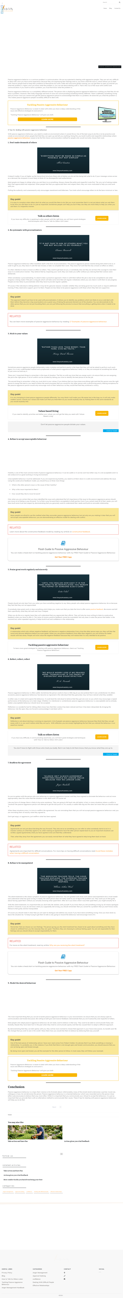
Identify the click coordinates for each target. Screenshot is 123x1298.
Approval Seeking (19, 1191)
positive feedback (96, 609)
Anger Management (8, 1191)
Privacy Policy (7, 1273)
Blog (3, 1276)
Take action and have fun (35, 1134)
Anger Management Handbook (13, 1288)
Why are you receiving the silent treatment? (67, 945)
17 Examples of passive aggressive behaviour (88, 321)
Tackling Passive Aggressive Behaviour (12, 1283)
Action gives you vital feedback (91, 1134)
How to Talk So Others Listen (12, 1279)
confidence (29, 1191)
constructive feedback (81, 532)
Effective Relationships (56, 1191)
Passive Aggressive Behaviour (110, 66)
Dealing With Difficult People (41, 1191)
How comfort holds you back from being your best (61, 1179)
